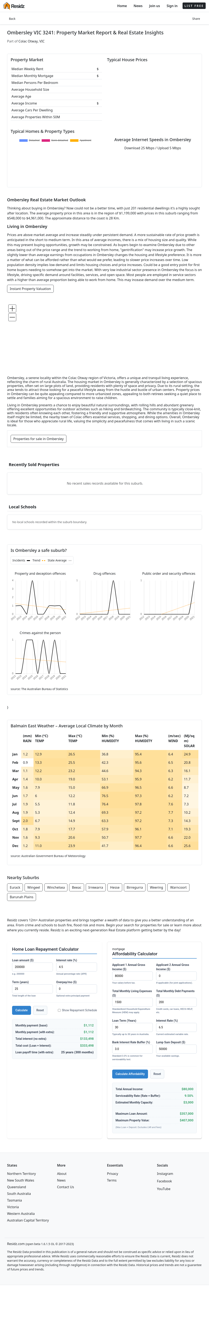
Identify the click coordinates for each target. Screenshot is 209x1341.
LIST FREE (194, 6)
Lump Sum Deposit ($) (176, 1049)
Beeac (76, 887)
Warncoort (178, 887)
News (138, 6)
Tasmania (14, 1200)
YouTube (163, 1189)
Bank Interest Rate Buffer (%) (132, 1051)
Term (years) (32, 989)
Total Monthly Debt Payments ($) (176, 1001)
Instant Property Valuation (30, 288)
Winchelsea (56, 887)
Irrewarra (95, 887)
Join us (154, 6)
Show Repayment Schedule (77, 1010)
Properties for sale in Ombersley (38, 439)
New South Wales (20, 1180)
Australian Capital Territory (28, 1220)
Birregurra (135, 887)
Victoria (13, 1207)
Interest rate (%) (76, 967)
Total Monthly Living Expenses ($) (132, 1001)
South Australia (19, 1193)
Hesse (114, 887)
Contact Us (65, 1187)
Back (12, 19)
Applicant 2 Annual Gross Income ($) (176, 974)
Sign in (172, 6)
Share (196, 19)
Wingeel (33, 887)
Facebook (164, 1181)
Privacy (112, 1173)
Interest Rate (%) (176, 1027)
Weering (156, 887)
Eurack (15, 887)
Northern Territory (21, 1173)
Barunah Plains (21, 897)
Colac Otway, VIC (32, 41)
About (61, 1173)
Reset (40, 1010)
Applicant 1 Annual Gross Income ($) (132, 974)
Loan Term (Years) (132, 1027)
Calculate (21, 1010)
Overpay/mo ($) (76, 989)
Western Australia (21, 1213)
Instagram (165, 1173)
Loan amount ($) (32, 967)
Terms (112, 1180)
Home (122, 6)
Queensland (16, 1187)
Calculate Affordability (130, 1074)
